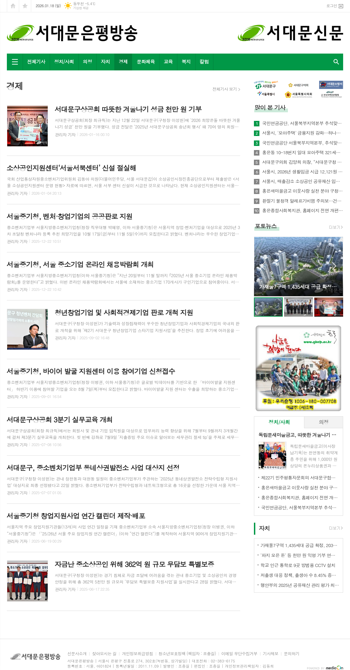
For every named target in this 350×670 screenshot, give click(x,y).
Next (334, 266)
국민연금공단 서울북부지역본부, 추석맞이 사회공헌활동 (302, 143)
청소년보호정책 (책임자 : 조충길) (187, 653)
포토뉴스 (266, 226)
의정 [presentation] (323, 421)
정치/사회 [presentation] (279, 421)
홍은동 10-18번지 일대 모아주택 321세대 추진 (302, 152)
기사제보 (270, 653)
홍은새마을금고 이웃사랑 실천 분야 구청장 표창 (302, 191)
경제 (123, 61)
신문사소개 (76, 653)
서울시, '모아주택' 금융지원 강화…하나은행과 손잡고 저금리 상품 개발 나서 (302, 133)
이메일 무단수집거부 (239, 653)
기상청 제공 (81, 8)
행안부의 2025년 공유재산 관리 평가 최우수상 (299, 585)
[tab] (279, 422)
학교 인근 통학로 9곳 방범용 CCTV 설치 (297, 565)
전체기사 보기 (224, 89)
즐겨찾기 (25, 6)
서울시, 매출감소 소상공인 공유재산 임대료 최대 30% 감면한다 (302, 181)
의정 (87, 61)
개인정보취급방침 (137, 653)
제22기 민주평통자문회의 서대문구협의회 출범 (300, 477)
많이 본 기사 (270, 107)
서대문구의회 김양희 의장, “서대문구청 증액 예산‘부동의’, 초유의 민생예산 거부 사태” (302, 162)
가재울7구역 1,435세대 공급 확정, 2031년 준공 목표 (299, 545)
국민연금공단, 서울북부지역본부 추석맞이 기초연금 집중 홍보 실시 (302, 123)
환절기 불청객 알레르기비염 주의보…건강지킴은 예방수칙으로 (302, 201)
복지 (186, 61)
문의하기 (291, 653)
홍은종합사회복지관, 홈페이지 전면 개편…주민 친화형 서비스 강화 (302, 210)
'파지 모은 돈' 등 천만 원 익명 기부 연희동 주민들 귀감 (299, 555)
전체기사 (36, 61)
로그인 (331, 5)
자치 (105, 61)
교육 (168, 61)
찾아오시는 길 (104, 653)
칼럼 (204, 61)
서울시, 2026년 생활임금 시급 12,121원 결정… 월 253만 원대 (302, 172)
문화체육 (146, 61)
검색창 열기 (336, 62)
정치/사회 (64, 61)
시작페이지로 (13, 6)
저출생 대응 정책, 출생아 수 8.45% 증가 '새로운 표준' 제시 (299, 575)
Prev (262, 266)
